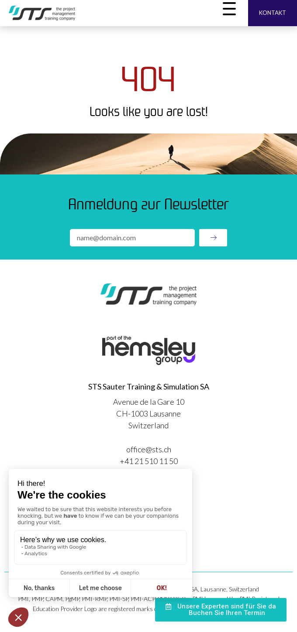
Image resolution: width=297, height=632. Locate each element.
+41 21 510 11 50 (149, 461)
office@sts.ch (148, 449)
